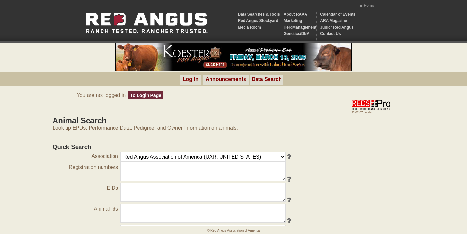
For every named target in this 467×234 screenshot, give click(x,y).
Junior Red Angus (336, 27)
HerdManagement (300, 27)
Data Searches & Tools (259, 14)
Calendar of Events (337, 14)
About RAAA (295, 14)
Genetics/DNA (297, 34)
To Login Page (145, 95)
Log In (190, 79)
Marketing (293, 21)
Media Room (249, 27)
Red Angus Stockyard (258, 21)
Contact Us (330, 34)
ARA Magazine (333, 21)
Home (369, 5)
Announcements (226, 79)
